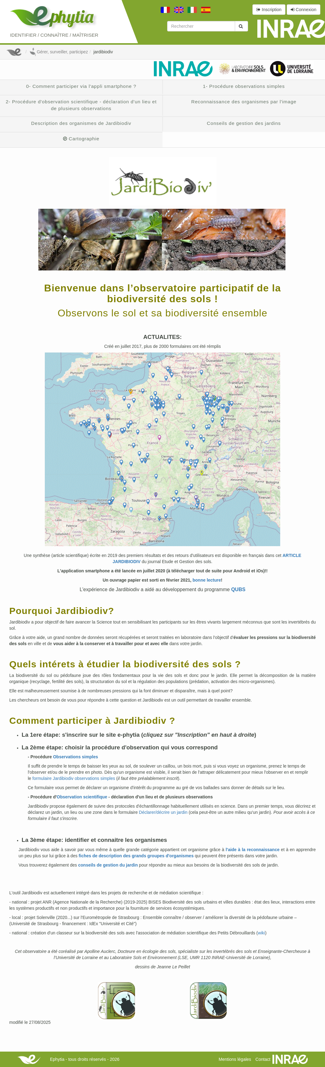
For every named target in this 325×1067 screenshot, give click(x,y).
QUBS (238, 589)
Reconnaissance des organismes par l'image (244, 101)
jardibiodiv (103, 51)
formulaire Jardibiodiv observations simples (73, 778)
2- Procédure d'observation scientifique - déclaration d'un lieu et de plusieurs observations (81, 105)
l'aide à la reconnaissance (252, 849)
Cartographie (81, 138)
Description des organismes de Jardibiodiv (81, 123)
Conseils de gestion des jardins (244, 123)
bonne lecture (206, 580)
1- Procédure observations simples (244, 86)
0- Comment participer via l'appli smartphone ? (81, 86)
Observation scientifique (82, 796)
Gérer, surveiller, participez (58, 51)
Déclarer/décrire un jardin (163, 812)
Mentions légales (235, 1059)
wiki (261, 932)
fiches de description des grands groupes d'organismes (136, 855)
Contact (262, 1059)
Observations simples (75, 756)
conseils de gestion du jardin (108, 865)
